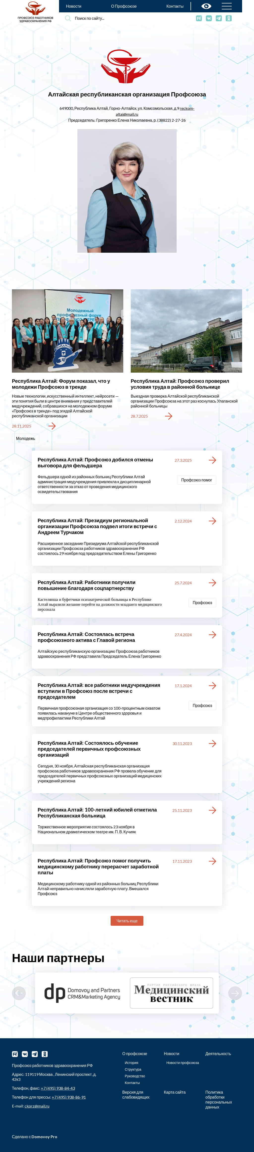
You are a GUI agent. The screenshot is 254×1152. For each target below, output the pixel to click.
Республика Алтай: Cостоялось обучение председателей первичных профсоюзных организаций (89, 749)
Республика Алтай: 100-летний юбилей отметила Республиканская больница (97, 812)
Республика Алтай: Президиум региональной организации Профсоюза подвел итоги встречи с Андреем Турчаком (97, 526)
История (131, 1063)
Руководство (135, 1076)
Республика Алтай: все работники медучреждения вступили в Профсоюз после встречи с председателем (99, 691)
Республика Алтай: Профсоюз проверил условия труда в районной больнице (180, 384)
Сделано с (34, 1136)
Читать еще (127, 920)
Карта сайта (175, 1092)
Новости (73, 6)
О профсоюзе (134, 1053)
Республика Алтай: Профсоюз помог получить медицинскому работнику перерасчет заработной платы (98, 866)
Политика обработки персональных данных (218, 1099)
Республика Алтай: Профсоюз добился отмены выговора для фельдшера (95, 462)
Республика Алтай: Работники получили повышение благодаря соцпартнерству (86, 585)
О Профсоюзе (124, 6)
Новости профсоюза (182, 1063)
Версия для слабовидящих (136, 1094)
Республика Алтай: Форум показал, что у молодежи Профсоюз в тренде (61, 384)
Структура (133, 1069)
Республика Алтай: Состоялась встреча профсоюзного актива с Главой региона (86, 637)
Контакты (175, 6)
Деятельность (218, 1053)
